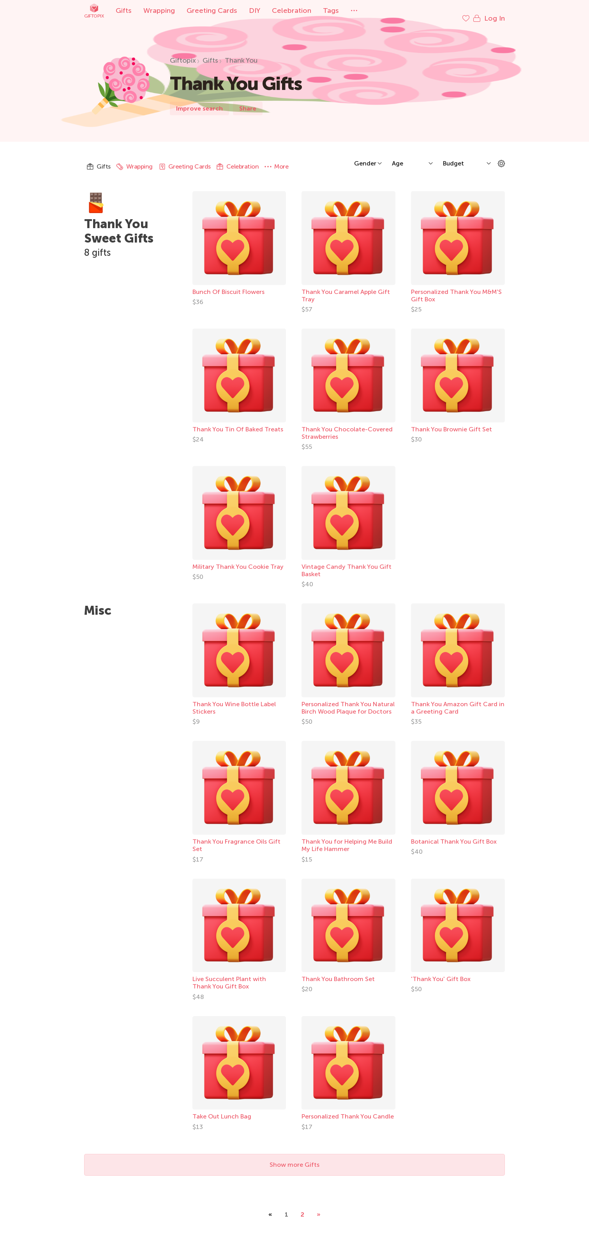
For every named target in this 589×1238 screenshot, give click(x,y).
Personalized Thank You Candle (348, 1108)
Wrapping (159, 10)
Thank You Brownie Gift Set (451, 421)
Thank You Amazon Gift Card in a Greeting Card (457, 700)
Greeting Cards (212, 10)
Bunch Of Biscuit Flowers (228, 284)
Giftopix (94, 11)
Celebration (291, 10)
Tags (331, 10)
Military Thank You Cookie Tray (238, 559)
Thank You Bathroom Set (338, 971)
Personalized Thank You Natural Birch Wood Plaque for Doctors (348, 700)
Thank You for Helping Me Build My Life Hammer (347, 837)
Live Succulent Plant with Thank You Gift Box (229, 974)
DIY (254, 10)
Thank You (241, 52)
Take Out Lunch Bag (221, 1108)
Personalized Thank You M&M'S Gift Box (456, 287)
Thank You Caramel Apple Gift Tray (346, 287)
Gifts (124, 10)
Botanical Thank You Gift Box (454, 833)
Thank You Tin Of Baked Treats (237, 421)
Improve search (199, 100)
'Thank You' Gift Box (441, 971)
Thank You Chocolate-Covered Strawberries (347, 425)
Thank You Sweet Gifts (118, 223)
